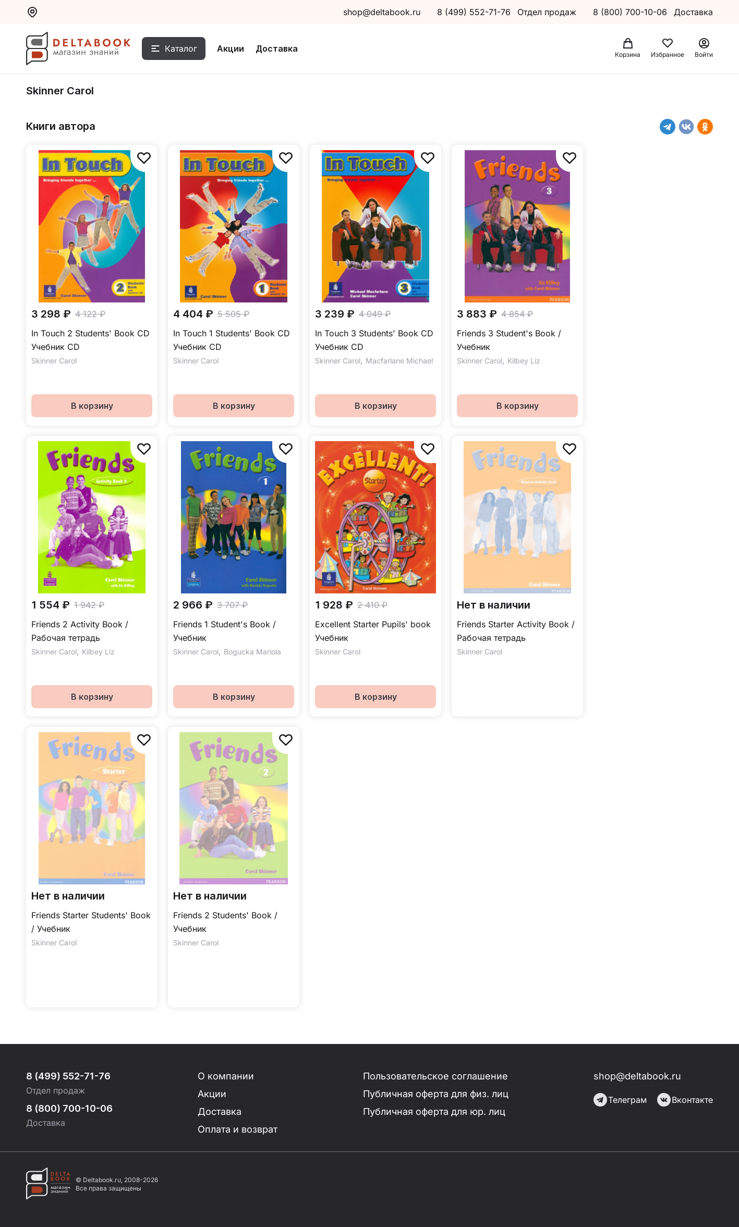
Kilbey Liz (523, 360)
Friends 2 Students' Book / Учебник (225, 922)
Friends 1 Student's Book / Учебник (224, 631)
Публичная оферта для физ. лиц (435, 1093)
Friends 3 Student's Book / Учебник (509, 340)
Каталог (181, 48)
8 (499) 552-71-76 (474, 12)
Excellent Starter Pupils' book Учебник (373, 631)
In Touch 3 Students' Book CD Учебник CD (374, 340)
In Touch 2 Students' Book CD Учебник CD (90, 340)
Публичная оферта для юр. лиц (434, 1111)
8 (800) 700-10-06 (631, 12)
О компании (226, 1076)
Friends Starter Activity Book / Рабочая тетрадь (516, 631)
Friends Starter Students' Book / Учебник (91, 922)
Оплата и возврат (237, 1129)
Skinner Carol (54, 360)
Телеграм (620, 1100)
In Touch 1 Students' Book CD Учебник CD (231, 340)
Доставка (277, 48)
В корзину (92, 405)
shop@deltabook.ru (381, 12)
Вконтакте (685, 1100)
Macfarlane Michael (399, 360)
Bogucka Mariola (252, 651)
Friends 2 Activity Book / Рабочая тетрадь (79, 631)
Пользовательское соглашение (435, 1076)
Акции (230, 48)
